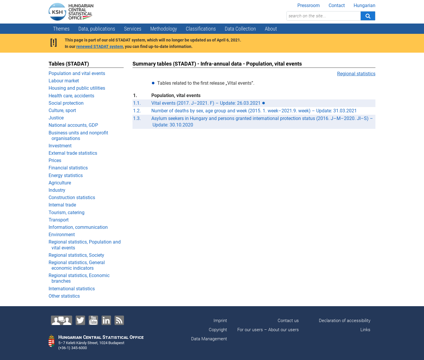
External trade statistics (73, 153)
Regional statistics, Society (76, 255)
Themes (61, 29)
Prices (55, 160)
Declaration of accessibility (344, 320)
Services (132, 29)
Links (365, 329)
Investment (60, 146)
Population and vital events (77, 73)
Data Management (209, 338)
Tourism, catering (67, 212)
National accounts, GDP (73, 125)
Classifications (201, 29)
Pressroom (308, 5)
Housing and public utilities (77, 88)
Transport (59, 220)
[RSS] (119, 320)
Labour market (64, 81)
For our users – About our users (268, 329)
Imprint (220, 320)
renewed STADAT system (99, 46)
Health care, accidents (71, 96)
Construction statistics (72, 197)
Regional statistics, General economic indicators (77, 265)
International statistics (72, 288)
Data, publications (96, 29)
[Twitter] (80, 320)
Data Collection (240, 29)
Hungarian (364, 5)
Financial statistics (68, 168)
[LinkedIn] (106, 320)
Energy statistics (66, 175)
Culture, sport (62, 110)
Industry (57, 190)
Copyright (218, 329)
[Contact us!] (61, 320)
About (271, 29)
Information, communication (78, 227)
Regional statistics (356, 73)
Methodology (163, 29)
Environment (62, 234)
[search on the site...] (323, 15)
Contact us (288, 320)
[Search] (367, 15)
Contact (337, 5)
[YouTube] (93, 320)
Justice (56, 118)
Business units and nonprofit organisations (78, 135)
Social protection (66, 103)
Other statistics (64, 296)
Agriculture (60, 183)
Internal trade (62, 205)
